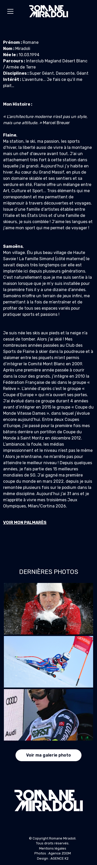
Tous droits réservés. (52, 843)
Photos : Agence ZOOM (52, 853)
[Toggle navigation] (10, 11)
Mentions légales (52, 848)
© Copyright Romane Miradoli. (52, 838)
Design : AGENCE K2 (53, 858)
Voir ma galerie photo (48, 755)
